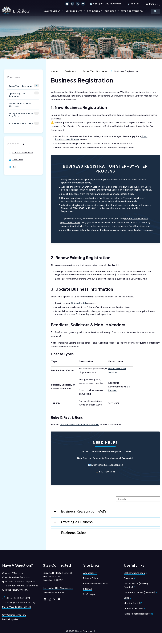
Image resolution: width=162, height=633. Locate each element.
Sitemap (87, 581)
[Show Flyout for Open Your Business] (37, 78)
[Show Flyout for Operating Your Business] (37, 84)
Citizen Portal (78, 295)
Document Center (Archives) (139, 584)
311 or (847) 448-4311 (16, 590)
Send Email (16, 149)
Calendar (129, 570)
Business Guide (73, 525)
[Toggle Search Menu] (155, 11)
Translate (152, 4)
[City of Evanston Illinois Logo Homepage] (16, 10)
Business (110, 11)
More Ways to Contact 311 (16, 599)
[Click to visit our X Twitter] (78, 4)
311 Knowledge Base (134, 565)
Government (52, 11)
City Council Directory (14, 607)
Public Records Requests (137, 606)
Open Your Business (19, 77)
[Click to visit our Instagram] (72, 4)
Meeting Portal (132, 595)
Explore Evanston (133, 11)
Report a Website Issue (95, 575)
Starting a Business (77, 514)
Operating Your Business (16, 86)
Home (54, 63)
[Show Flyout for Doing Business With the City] (37, 104)
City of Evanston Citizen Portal (90, 179)
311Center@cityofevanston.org (18, 594)
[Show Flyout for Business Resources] (37, 114)
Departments (73, 11)
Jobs (126, 590)
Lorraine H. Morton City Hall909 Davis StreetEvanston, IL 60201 (57, 569)
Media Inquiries (10, 611)
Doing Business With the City (19, 105)
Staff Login (89, 586)
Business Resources (19, 113)
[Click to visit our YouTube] (83, 4)
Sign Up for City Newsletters (58, 580)
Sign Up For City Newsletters (105, 3)
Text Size (133, 3)
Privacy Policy (90, 570)
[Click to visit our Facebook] (67, 4)
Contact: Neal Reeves (21, 142)
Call (12, 157)
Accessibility (90, 565)
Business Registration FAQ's (84, 503)
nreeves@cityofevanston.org (107, 457)
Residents (93, 11)
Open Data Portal (133, 600)
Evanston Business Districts (18, 95)
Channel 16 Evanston (54, 584)
